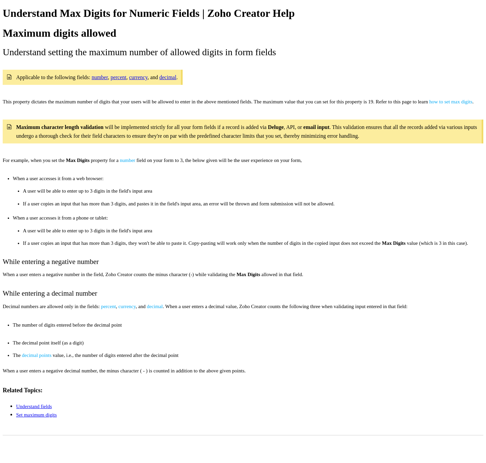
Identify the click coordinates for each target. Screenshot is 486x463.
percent (108, 306)
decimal (154, 306)
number (127, 160)
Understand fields (34, 406)
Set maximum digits (36, 415)
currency (127, 306)
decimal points (36, 355)
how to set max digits (450, 101)
